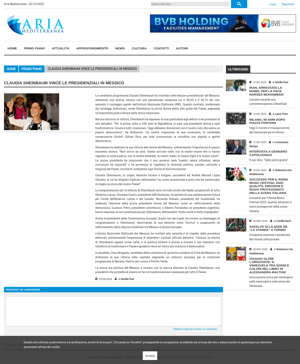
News (120, 48)
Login (272, 4)
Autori (182, 48)
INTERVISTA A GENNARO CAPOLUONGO (268, 153)
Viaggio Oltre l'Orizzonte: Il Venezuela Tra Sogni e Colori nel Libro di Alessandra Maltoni (269, 265)
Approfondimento (92, 48)
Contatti (161, 48)
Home (12, 48)
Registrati (288, 4)
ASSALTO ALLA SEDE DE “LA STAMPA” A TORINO (268, 228)
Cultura (139, 48)
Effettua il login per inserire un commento (195, 329)
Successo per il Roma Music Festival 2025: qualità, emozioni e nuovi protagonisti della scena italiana (268, 186)
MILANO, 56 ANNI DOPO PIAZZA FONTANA (267, 121)
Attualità (60, 48)
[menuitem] (12, 48)
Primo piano (34, 48)
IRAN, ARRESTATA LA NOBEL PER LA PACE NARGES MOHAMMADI (266, 91)
